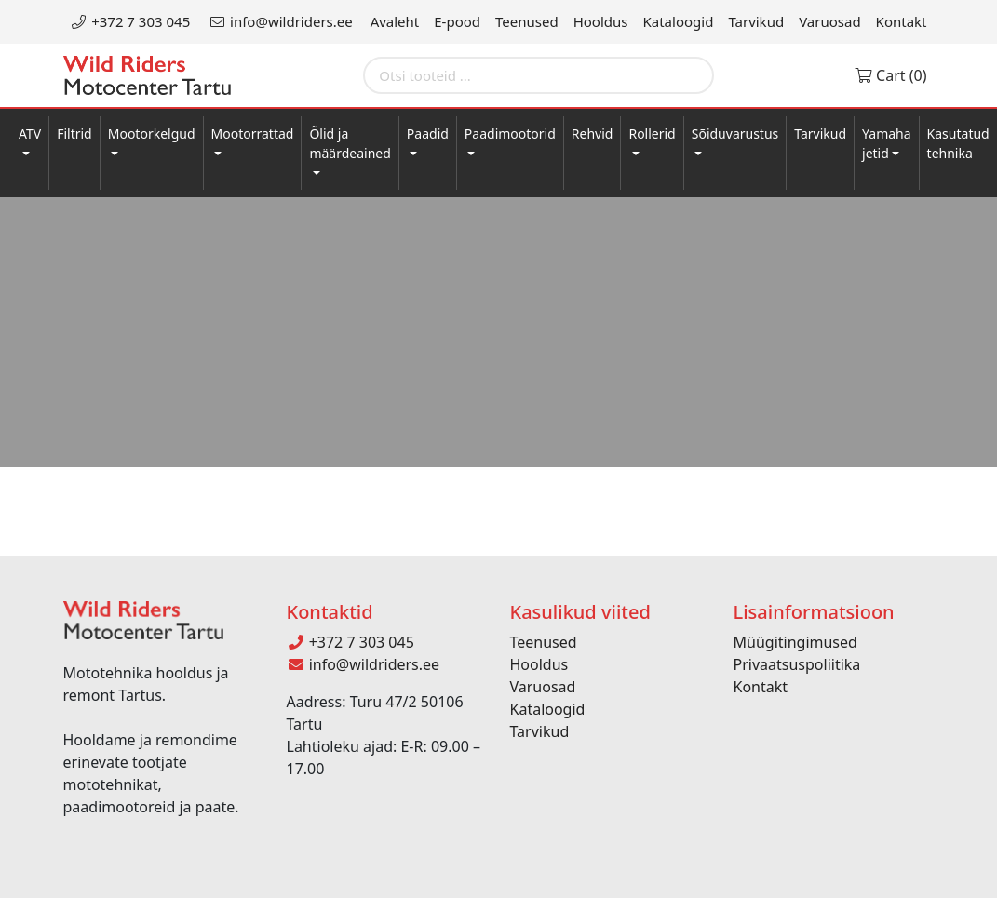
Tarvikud (756, 21)
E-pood (457, 21)
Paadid (428, 133)
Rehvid (592, 133)
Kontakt (901, 21)
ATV (30, 133)
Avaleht (395, 21)
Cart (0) (890, 75)
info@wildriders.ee (280, 21)
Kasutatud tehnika (958, 143)
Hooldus (600, 21)
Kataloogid (678, 21)
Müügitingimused (795, 642)
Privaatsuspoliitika (797, 664)
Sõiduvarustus (735, 133)
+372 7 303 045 (131, 21)
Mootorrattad (252, 133)
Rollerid (651, 133)
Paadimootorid (510, 133)
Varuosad (829, 21)
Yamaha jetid (886, 143)
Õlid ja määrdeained (349, 143)
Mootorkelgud (151, 133)
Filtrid (74, 133)
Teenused (527, 21)
